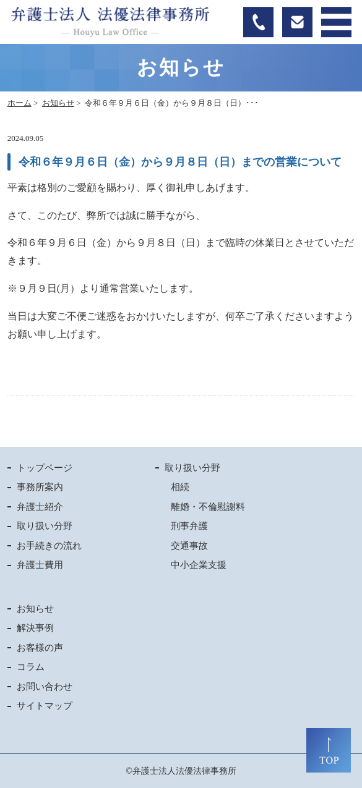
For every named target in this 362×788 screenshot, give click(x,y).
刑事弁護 (189, 526)
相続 (180, 487)
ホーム (19, 103)
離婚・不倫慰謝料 (208, 507)
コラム (31, 667)
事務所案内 (40, 487)
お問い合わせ (44, 687)
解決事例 (35, 628)
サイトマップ (44, 706)
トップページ (44, 468)
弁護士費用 (40, 565)
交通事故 (189, 546)
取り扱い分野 (44, 526)
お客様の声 (40, 648)
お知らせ (58, 103)
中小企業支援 (198, 565)
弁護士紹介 (40, 507)
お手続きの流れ (49, 546)
